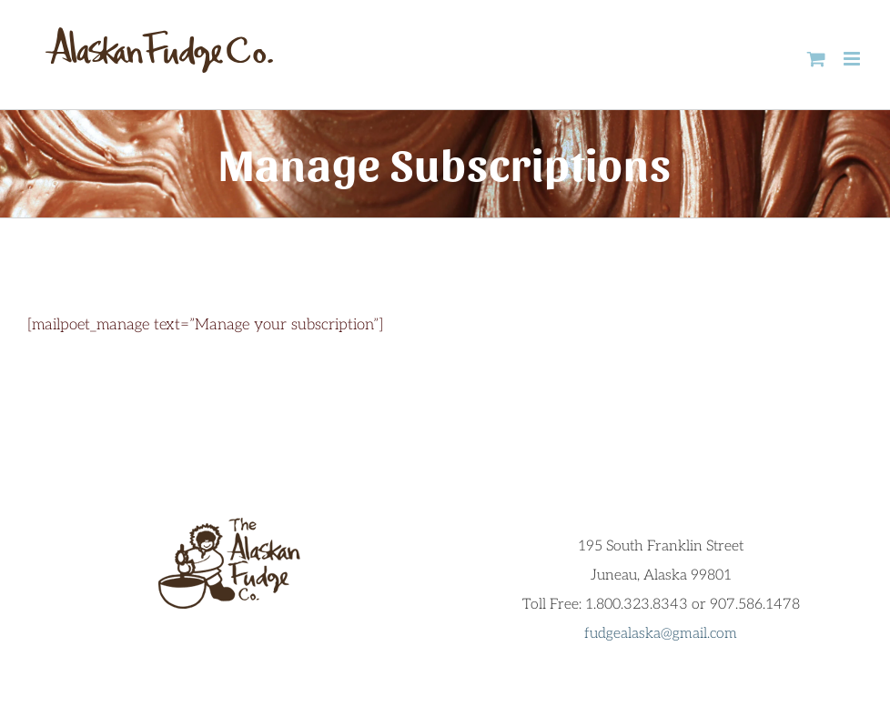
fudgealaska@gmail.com (660, 633)
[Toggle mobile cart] (816, 58)
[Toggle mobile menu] (853, 58)
